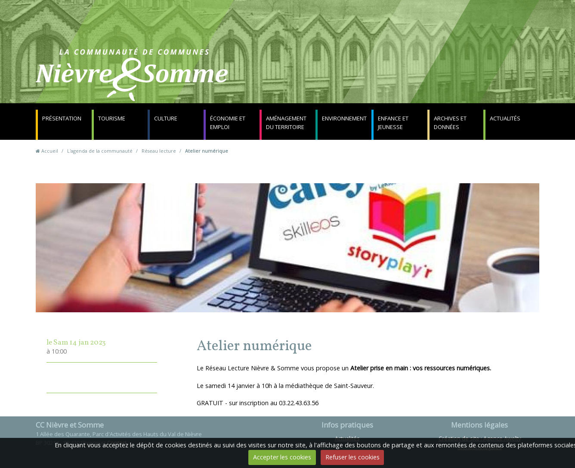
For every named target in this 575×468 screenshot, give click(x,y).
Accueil (49, 151)
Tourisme (111, 118)
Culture (165, 118)
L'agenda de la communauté (100, 151)
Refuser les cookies (352, 457)
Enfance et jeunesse (393, 122)
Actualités (505, 118)
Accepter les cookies (282, 457)
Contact (391, 79)
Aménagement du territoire (286, 122)
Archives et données (450, 122)
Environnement (344, 118)
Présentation (61, 118)
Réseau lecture (159, 151)
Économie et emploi (227, 122)
